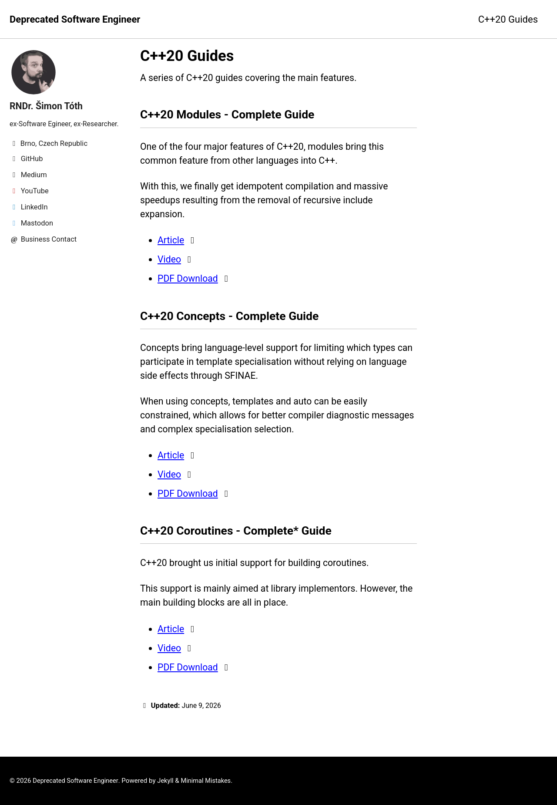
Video (170, 265)
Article (171, 246)
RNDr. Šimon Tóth (47, 106)
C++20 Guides (508, 19)
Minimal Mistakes (210, 781)
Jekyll (168, 781)
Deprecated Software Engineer (75, 19)
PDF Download (189, 284)
